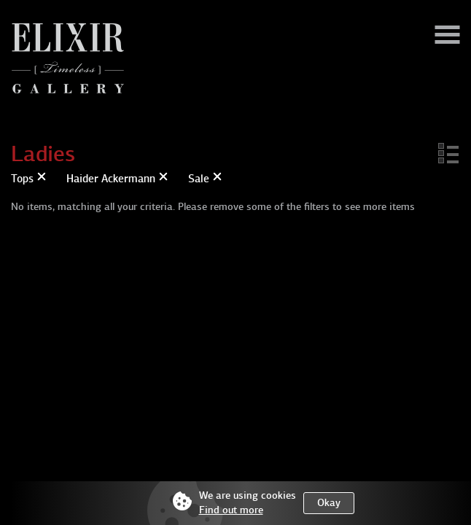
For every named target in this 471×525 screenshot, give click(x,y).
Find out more (231, 510)
